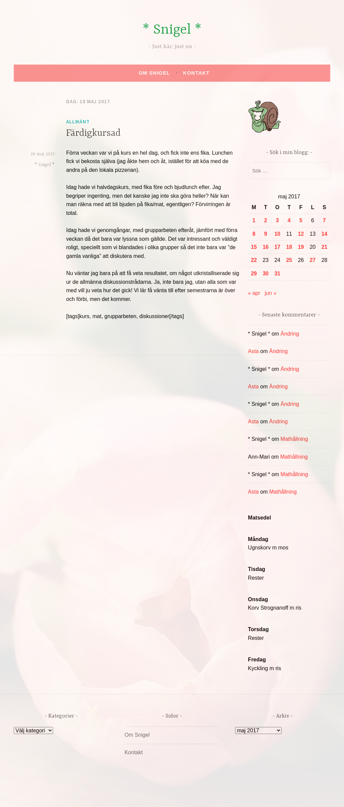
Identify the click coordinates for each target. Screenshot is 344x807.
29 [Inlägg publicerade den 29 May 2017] (254, 273)
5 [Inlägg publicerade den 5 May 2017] (300, 220)
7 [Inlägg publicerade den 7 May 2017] (324, 220)
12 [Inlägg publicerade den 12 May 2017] (301, 234)
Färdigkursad (93, 133)
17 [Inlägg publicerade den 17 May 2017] (277, 247)
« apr (254, 293)
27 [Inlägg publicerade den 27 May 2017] (313, 260)
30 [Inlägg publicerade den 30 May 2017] (266, 273)
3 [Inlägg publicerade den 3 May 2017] (277, 220)
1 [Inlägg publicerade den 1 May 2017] (253, 220)
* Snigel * (172, 30)
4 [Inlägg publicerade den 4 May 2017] (289, 220)
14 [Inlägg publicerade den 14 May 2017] (324, 234)
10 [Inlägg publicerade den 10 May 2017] (277, 234)
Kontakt (196, 73)
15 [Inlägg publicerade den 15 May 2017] (254, 247)
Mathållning (294, 439)
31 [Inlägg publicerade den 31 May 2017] (277, 273)
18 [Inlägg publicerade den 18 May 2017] (289, 247)
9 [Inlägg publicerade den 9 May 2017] (265, 234)
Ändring (290, 334)
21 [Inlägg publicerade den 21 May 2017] (324, 247)
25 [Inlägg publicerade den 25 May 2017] (289, 260)
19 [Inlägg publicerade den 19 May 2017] (301, 247)
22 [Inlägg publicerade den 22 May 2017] (254, 260)
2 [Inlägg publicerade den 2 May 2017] (265, 220)
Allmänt (78, 121)
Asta (253, 351)
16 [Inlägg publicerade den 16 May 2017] (266, 247)
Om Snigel (154, 73)
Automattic (235, 795)
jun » (270, 293)
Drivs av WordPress (122, 795)
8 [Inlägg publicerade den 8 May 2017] (253, 234)
